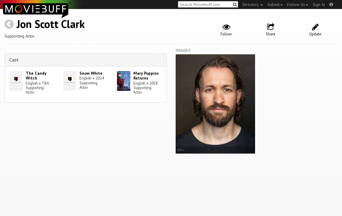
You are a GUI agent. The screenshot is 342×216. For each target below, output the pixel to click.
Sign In (319, 4)
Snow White (91, 73)
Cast (14, 60)
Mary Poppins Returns (146, 75)
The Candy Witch (36, 75)
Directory (252, 4)
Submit (275, 4)
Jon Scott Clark (50, 24)
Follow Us (297, 4)
